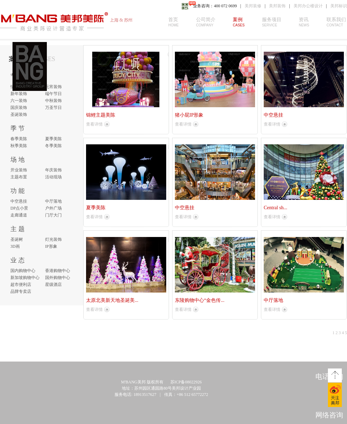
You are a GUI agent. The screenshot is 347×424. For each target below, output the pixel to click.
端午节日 (53, 93)
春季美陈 (18, 138)
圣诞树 (16, 239)
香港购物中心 (57, 270)
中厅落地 (53, 201)
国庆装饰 (18, 107)
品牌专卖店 (20, 291)
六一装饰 (18, 100)
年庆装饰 (53, 170)
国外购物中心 (57, 277)
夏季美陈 (53, 138)
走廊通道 (18, 215)
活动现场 (53, 177)
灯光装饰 (53, 239)
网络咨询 (329, 415)
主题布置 (18, 177)
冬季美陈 (53, 145)
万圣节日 (53, 107)
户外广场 (53, 208)
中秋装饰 (53, 100)
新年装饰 (18, 93)
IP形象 (51, 246)
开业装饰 (18, 170)
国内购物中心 (22, 270)
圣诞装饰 (18, 114)
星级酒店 (53, 284)
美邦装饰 (277, 5)
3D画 (15, 246)
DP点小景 (19, 208)
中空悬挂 (18, 201)
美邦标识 (338, 5)
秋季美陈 (18, 145)
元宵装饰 (53, 86)
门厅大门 (53, 215)
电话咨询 (329, 376)
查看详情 (94, 124)
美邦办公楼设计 (308, 5)
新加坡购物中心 (25, 277)
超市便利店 (20, 284)
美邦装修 (253, 5)
